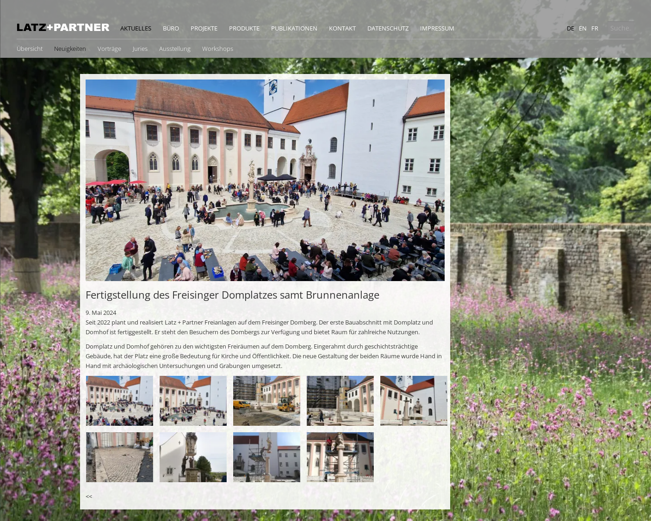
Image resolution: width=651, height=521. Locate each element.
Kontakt (342, 28)
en (583, 28)
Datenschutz (388, 28)
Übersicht (30, 48)
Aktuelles (135, 28)
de (570, 28)
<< (89, 496)
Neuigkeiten (70, 48)
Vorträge (109, 48)
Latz (63, 27)
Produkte (244, 28)
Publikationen (294, 28)
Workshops (217, 48)
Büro (171, 28)
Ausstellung (175, 48)
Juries (140, 48)
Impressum (437, 28)
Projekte (204, 28)
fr (594, 28)
